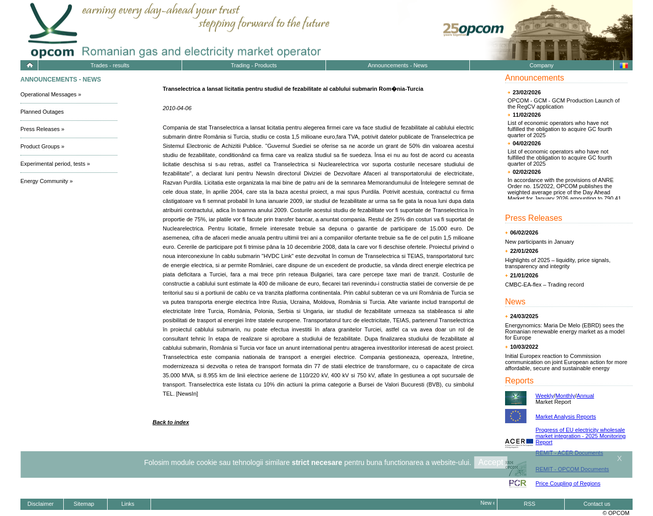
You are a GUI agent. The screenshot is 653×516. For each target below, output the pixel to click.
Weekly (545, 396)
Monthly (565, 396)
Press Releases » (42, 129)
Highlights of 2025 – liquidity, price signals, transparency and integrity (557, 263)
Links (128, 504)
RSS (530, 504)
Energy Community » (46, 181)
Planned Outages (42, 112)
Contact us (597, 504)
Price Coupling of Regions (568, 483)
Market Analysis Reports (566, 417)
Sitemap (83, 504)
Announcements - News (398, 65)
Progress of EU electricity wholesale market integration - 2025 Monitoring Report (581, 436)
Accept (491, 462)
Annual (585, 396)
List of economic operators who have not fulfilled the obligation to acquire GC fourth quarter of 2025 (560, 129)
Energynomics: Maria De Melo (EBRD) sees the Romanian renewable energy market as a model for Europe (564, 331)
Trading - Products (254, 65)
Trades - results (109, 65)
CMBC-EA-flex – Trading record (544, 284)
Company (542, 65)
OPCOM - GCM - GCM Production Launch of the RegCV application (563, 103)
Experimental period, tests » (55, 164)
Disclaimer (41, 504)
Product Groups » (42, 146)
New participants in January (539, 242)
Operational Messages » (50, 94)
